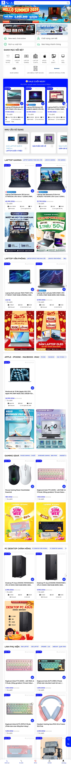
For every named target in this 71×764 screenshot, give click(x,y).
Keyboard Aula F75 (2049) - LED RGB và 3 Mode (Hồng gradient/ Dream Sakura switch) (51, 491)
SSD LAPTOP (34, 646)
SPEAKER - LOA (45, 646)
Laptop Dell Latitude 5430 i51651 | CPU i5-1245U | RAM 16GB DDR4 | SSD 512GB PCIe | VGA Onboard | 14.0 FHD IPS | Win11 (50, 294)
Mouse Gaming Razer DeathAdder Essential (17, 491)
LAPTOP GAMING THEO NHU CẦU (32, 160)
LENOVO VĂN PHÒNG (54, 258)
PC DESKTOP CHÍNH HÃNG (18, 548)
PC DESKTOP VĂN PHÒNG (39, 548)
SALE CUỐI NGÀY (35, 81)
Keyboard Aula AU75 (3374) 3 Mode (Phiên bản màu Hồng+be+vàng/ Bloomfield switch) (18, 725)
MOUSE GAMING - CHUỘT (27, 455)
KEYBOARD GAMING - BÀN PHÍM (47, 455)
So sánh (8, 114)
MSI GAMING (61, 160)
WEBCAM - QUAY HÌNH (59, 646)
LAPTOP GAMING (13, 160)
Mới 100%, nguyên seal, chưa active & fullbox (36, 84)
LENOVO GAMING (50, 160)
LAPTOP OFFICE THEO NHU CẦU (36, 258)
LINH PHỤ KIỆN (12, 646)
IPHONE (43, 357)
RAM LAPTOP (24, 646)
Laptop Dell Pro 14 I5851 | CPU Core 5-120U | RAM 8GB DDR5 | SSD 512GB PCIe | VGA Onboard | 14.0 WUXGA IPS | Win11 (57, 108)
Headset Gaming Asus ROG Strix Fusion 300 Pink (51, 725)
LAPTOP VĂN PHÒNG (15, 258)
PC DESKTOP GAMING (56, 548)
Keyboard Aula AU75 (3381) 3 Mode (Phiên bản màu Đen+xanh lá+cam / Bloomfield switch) (49, 682)
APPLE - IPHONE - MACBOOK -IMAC (22, 357)
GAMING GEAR (12, 455)
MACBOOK (51, 357)
